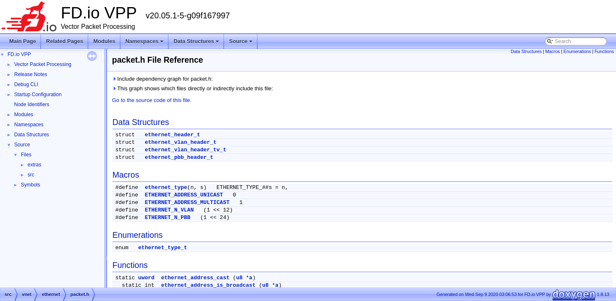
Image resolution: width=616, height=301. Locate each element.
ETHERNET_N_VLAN (169, 210)
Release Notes (30, 74)
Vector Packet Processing (42, 64)
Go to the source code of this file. (151, 100)
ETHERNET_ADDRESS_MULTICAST (187, 202)
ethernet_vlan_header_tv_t (185, 150)
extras (34, 165)
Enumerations (577, 51)
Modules (104, 41)
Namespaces (145, 43)
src (31, 175)
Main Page (22, 41)
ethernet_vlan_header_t (180, 142)
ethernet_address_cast (195, 278)
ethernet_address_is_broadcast (208, 285)
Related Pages (64, 41)
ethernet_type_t (162, 248)
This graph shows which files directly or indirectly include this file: (192, 88)
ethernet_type (166, 187)
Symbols (30, 185)
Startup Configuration (37, 94)
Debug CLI (26, 84)
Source (241, 43)
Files (26, 155)
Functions (604, 51)
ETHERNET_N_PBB (167, 217)
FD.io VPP (19, 54)
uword (146, 278)
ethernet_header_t (172, 135)
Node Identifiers (31, 104)
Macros (552, 51)
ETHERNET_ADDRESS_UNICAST (184, 195)
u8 (239, 278)
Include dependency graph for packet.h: (162, 79)
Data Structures (196, 43)
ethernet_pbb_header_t (179, 157)
